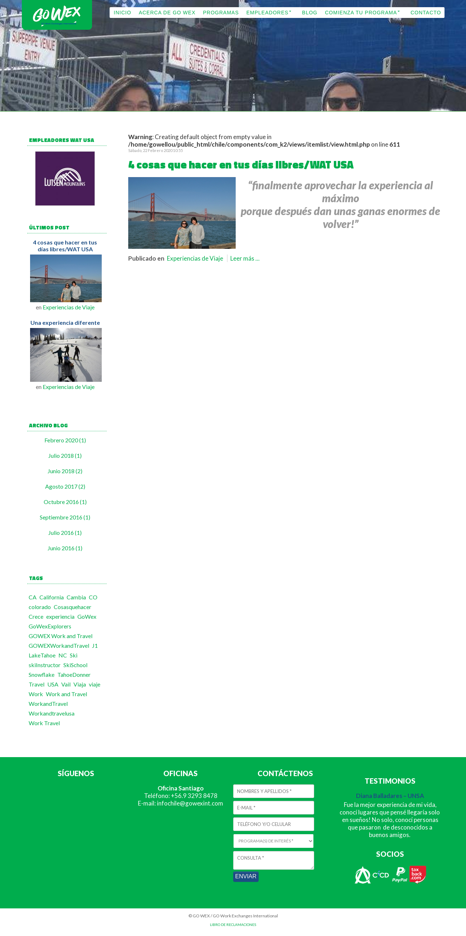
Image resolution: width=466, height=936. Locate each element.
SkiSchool (75, 664)
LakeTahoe (42, 655)
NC (62, 655)
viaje (94, 684)
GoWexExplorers (50, 626)
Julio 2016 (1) (65, 532)
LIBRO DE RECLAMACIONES (233, 924)
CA (33, 597)
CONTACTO (425, 12)
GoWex (86, 616)
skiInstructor (45, 664)
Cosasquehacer (72, 606)
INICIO (122, 12)
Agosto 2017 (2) (65, 486)
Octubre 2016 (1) (65, 501)
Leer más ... (245, 258)
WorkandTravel (48, 703)
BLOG (309, 12)
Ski (73, 655)
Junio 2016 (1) (65, 548)
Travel (36, 684)
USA (52, 684)
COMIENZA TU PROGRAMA (361, 12)
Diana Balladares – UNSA (390, 795)
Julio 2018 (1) (65, 455)
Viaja (79, 684)
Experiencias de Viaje (69, 307)
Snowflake (41, 674)
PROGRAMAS (221, 12)
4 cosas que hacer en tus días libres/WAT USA (65, 245)
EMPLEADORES (267, 12)
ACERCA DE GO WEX (167, 12)
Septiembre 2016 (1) (65, 517)
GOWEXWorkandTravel (59, 645)
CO (93, 597)
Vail (66, 684)
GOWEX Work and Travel (60, 635)
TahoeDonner (74, 674)
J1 (95, 645)
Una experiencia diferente (65, 322)
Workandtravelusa (52, 713)
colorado (40, 606)
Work (36, 693)
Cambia (76, 597)
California (51, 597)
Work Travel (44, 722)
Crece (36, 616)
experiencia (60, 616)
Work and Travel (66, 693)
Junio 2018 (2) (65, 470)
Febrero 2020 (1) (65, 440)
